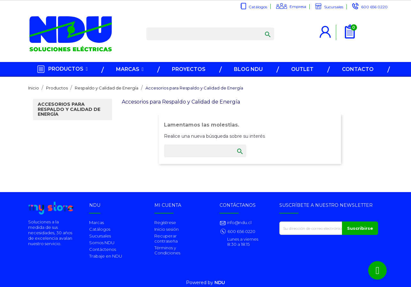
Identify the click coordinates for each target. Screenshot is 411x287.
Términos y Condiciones (167, 250)
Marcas (96, 222)
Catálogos (258, 6)
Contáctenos (102, 249)
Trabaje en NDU (105, 256)
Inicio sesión (166, 229)
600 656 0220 (374, 6)
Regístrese (165, 222)
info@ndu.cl (239, 222)
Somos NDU (101, 242)
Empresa (298, 6)
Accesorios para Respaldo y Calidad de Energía (69, 109)
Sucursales (333, 6)
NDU (219, 282)
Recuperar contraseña (166, 238)
